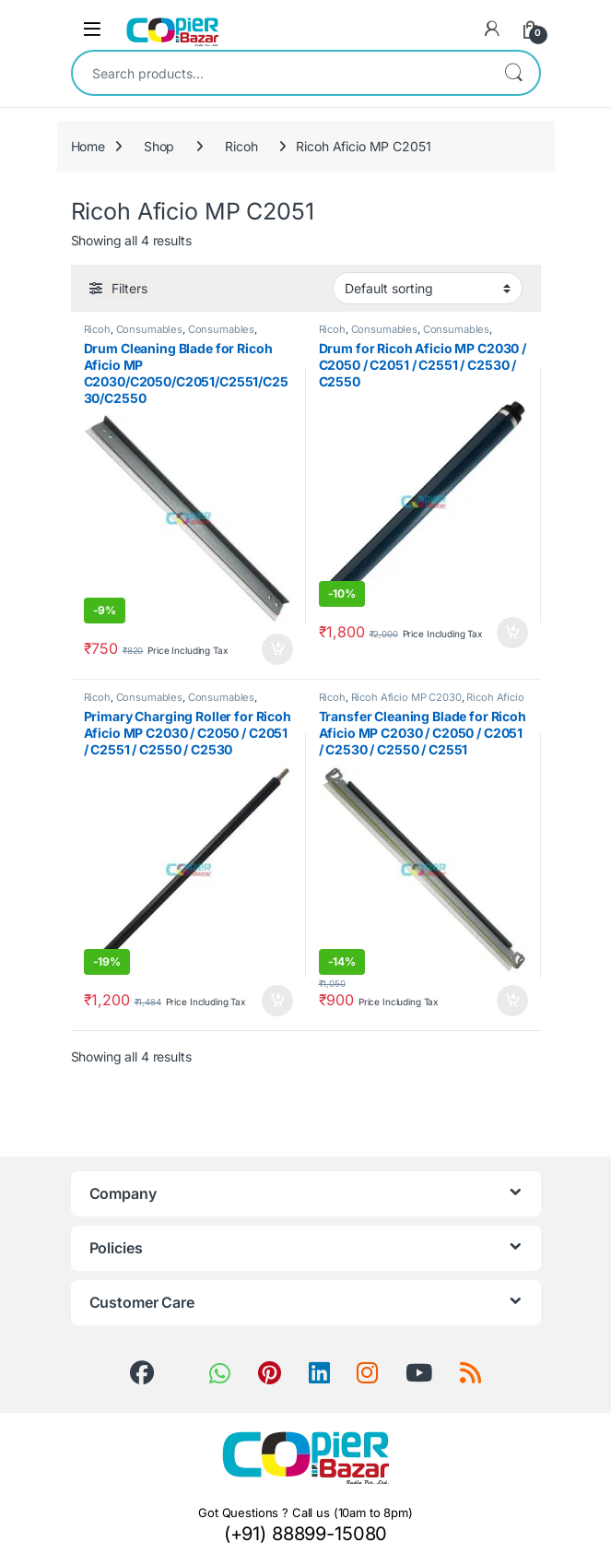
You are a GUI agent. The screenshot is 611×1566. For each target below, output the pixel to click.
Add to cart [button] (277, 649)
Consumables (149, 329)
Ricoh (241, 146)
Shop (159, 146)
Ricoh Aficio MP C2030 (406, 697)
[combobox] (280, 73)
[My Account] (492, 29)
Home (88, 146)
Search (513, 73)
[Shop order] (428, 287)
